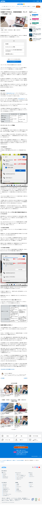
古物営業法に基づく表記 (26, 499)
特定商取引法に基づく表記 (18, 499)
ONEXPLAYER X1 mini (10, 93)
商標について (12, 500)
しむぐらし (31, 475)
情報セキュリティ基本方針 (5, 500)
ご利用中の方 (31, 482)
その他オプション (18, 479)
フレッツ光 (4, 486)
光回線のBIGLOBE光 (9, 460)
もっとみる (13, 429)
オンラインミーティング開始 (10, 46)
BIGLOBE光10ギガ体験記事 (5, 9)
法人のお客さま (4, 482)
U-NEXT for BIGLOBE (19, 477)
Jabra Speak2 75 (22, 98)
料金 (16, 445)
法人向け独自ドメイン (6, 495)
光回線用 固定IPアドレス (6, 489)
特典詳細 (18, 445)
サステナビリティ (18, 486)
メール (31, 485)
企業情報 (37, 1)
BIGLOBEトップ (17, 500)
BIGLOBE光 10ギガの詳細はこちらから (7, 369)
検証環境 (6, 43)
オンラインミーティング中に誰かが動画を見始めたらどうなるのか (13, 50)
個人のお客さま (4, 470)
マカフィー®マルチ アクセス (7, 494)
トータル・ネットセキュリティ (20, 476)
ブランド (17, 485)
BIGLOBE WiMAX (5, 477)
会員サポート (32, 486)
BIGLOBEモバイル (5, 476)
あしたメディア (32, 476)
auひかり (4, 475)
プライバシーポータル (5, 499)
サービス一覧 (3, 460)
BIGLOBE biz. (5, 484)
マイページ (31, 484)
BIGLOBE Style (18, 490)
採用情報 (17, 489)
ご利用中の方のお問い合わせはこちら (20, 454)
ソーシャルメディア (19, 491)
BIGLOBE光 (4, 485)
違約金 (21, 445)
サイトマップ (3, 461)
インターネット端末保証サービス (21, 475)
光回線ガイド (14, 460)
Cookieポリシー (11, 499)
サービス (34, 1)
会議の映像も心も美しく (9, 53)
